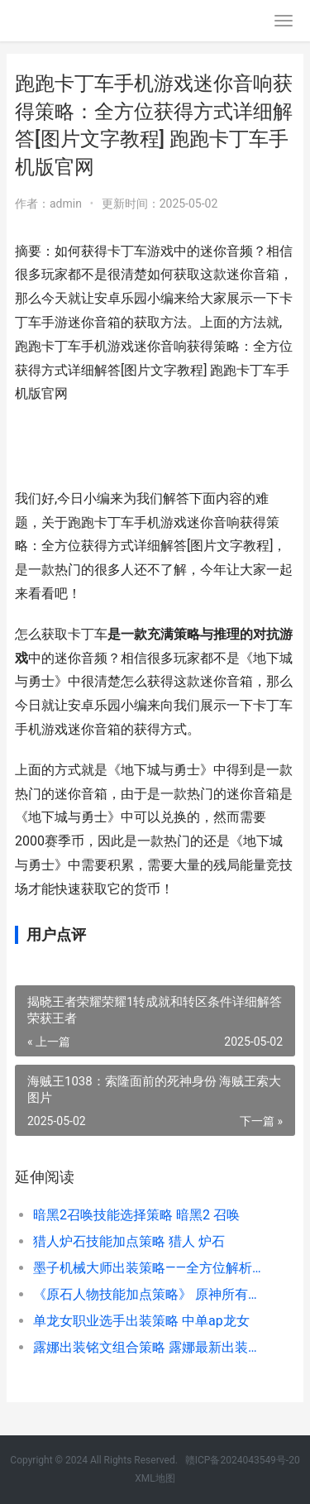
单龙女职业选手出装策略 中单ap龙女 (141, 1321)
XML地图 (154, 1478)
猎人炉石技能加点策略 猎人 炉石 (129, 1241)
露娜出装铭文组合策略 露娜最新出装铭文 (151, 1347)
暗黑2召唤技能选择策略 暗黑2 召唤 (136, 1215)
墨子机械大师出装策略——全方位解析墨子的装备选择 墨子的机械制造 (151, 1268)
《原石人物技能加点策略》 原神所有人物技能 (151, 1294)
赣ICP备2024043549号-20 (242, 1460)
